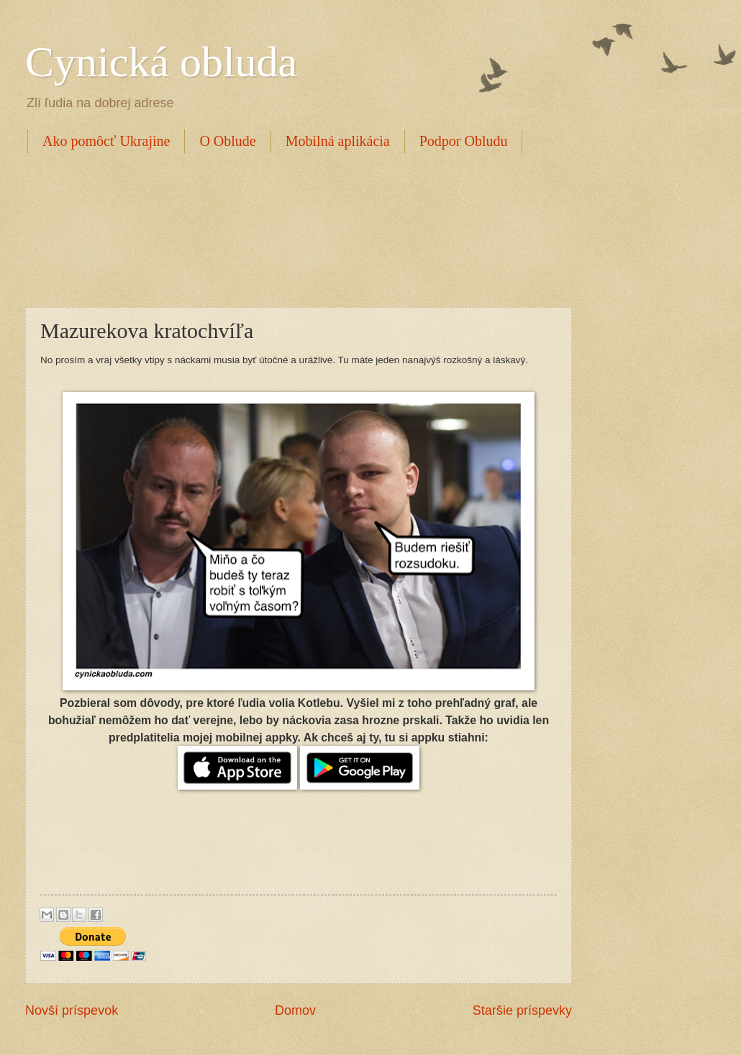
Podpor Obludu (463, 141)
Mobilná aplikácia (338, 141)
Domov (295, 1010)
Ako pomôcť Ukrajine (106, 141)
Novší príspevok (71, 1010)
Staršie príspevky (522, 1010)
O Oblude (227, 141)
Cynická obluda (161, 62)
